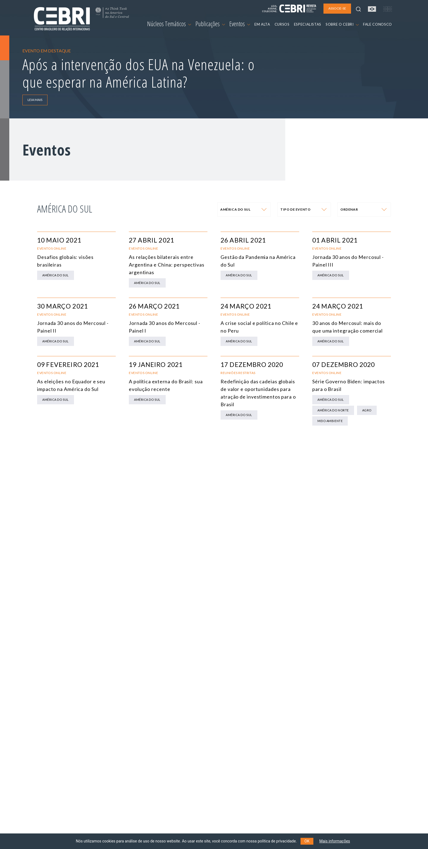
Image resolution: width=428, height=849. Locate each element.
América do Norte (333, 410)
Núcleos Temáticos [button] (169, 23)
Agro (366, 410)
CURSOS (282, 24)
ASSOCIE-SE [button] (337, 8)
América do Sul (55, 275)
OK (306, 841)
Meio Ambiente (330, 421)
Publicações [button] (210, 23)
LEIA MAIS (35, 100)
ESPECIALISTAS (307, 24)
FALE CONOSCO (377, 24)
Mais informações (334, 841)
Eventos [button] (239, 23)
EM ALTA (262, 24)
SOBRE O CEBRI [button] (342, 24)
